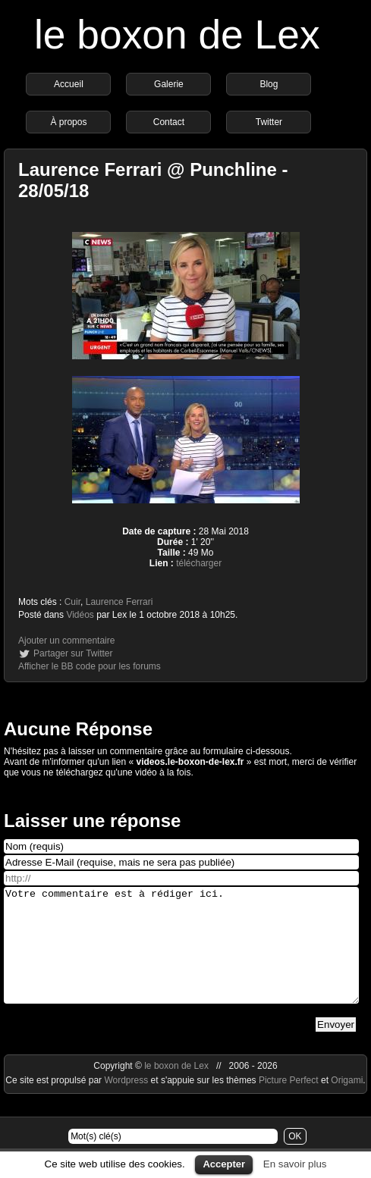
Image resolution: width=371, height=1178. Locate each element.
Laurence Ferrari (119, 602)
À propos (68, 122)
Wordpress (127, 1103)
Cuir (72, 602)
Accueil (68, 84)
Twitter (269, 122)
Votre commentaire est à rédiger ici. (181, 956)
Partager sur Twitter (72, 653)
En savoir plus (295, 1164)
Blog (268, 84)
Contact (168, 122)
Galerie (169, 84)
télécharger (199, 563)
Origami (347, 1103)
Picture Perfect (289, 1103)
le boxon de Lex (177, 34)
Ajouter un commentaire (66, 640)
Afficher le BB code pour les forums (89, 666)
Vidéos (79, 614)
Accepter (224, 1164)
